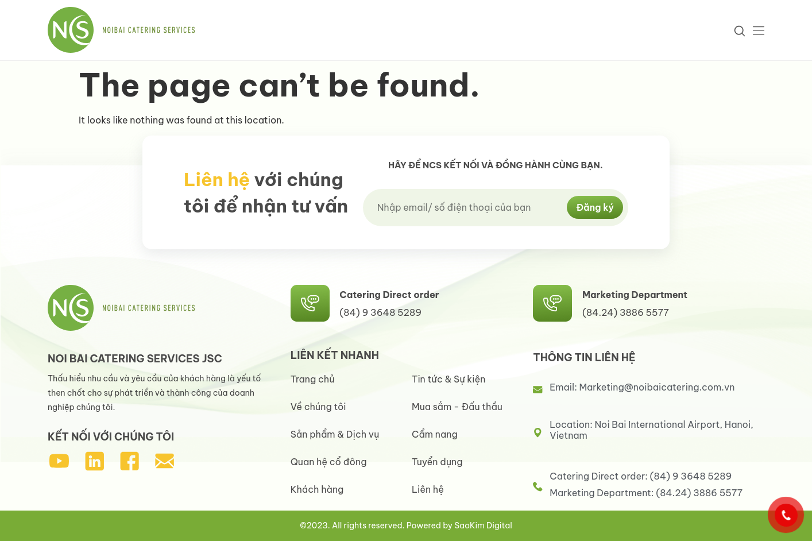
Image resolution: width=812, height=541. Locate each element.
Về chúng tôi (318, 406)
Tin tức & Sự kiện (448, 379)
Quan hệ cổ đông (329, 461)
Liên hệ (428, 489)
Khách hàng (317, 489)
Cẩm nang (435, 434)
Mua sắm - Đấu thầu (457, 406)
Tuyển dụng (437, 461)
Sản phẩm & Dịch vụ (335, 434)
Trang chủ (313, 379)
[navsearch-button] (739, 30)
